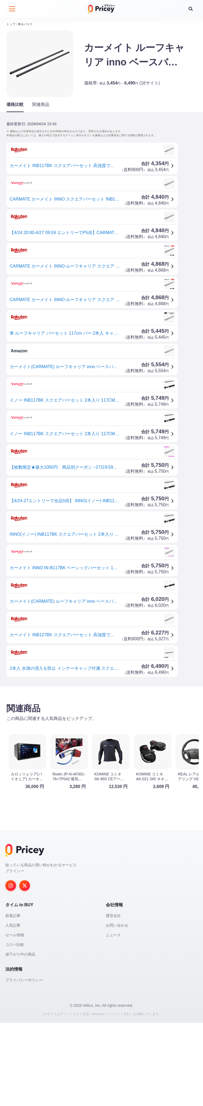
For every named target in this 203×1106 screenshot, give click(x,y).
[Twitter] (24, 968)
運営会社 (113, 999)
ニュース (113, 1018)
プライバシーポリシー (24, 1063)
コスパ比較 (14, 1028)
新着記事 (12, 999)
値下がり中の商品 (20, 1037)
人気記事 (12, 1008)
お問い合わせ (117, 1008)
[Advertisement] (101, 731)
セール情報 (14, 1018)
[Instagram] (10, 968)
